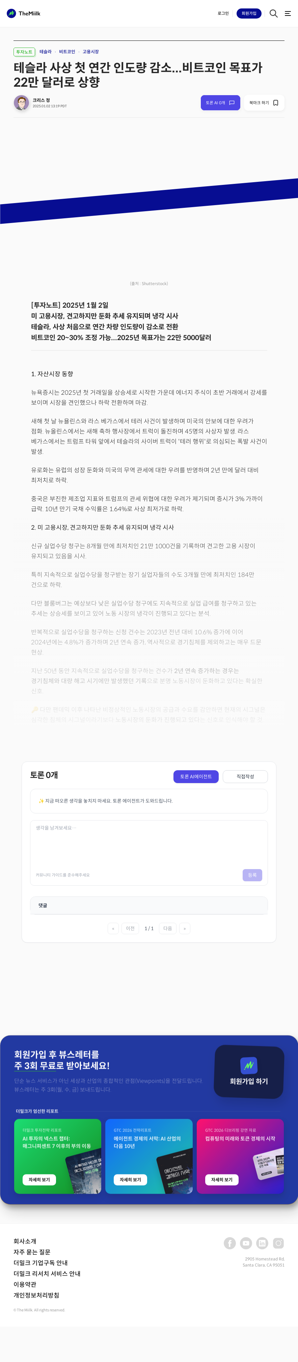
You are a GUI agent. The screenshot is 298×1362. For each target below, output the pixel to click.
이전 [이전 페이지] (130, 928)
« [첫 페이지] (113, 928)
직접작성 (245, 777)
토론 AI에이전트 (196, 777)
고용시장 (91, 52)
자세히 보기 (39, 1315)
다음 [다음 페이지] (167, 928)
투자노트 (24, 52)
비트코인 (67, 52)
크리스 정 (41, 100)
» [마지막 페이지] (185, 928)
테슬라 (45, 52)
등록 (252, 875)
